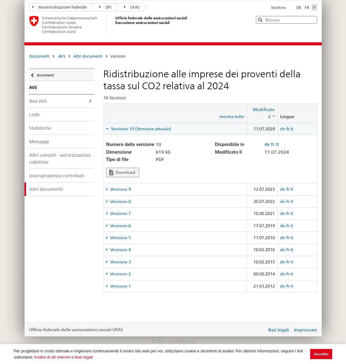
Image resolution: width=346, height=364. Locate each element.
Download (122, 172)
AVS (62, 56)
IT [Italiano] (314, 7)
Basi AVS (38, 101)
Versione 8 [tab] (120, 201)
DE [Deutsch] (299, 7)
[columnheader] (262, 113)
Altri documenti (88, 56)
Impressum (305, 330)
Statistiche (40, 128)
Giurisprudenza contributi (56, 175)
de (282, 128)
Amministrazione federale (59, 7)
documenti (45, 74)
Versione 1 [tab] (120, 286)
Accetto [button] (321, 354)
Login (261, 329)
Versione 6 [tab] (120, 225)
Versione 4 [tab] (120, 249)
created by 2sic (181, 341)
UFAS (132, 7)
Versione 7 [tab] (120, 213)
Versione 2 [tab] (120, 273)
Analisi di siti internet (52, 357)
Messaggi (39, 141)
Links (34, 114)
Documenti (39, 56)
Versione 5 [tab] (120, 237)
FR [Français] (307, 7)
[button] (312, 19)
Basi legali (84, 357)
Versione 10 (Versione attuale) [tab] (140, 128)
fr (287, 128)
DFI (105, 7)
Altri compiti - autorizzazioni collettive (60, 158)
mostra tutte (231, 116)
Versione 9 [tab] (120, 189)
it (291, 128)
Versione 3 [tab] (120, 261)
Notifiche (278, 8)
